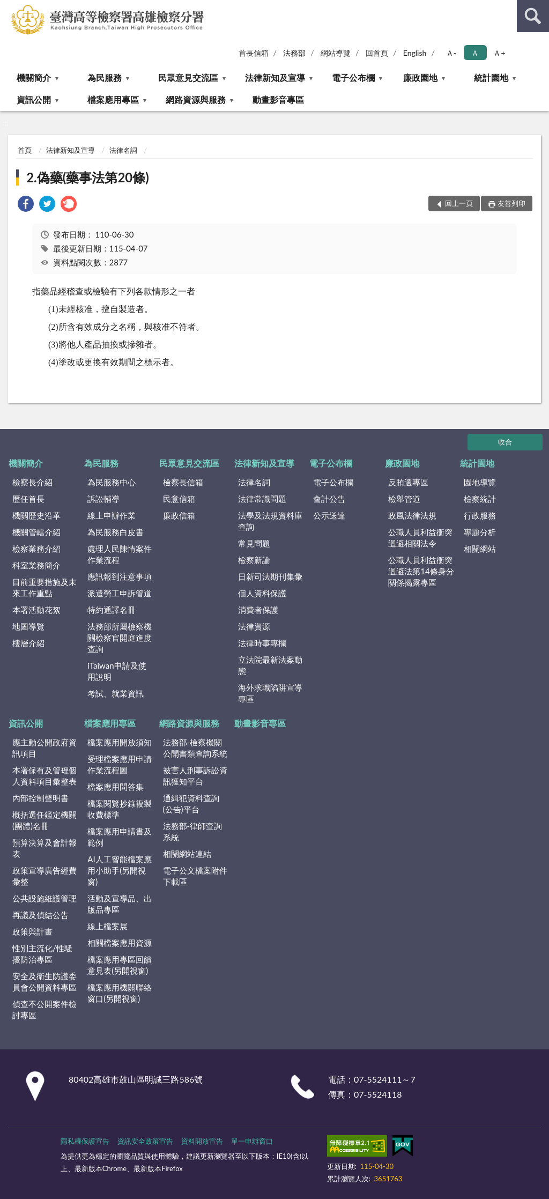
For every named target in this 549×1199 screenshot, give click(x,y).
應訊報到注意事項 (119, 576)
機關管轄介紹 (36, 532)
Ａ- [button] (451, 52)
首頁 (25, 150)
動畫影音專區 (278, 99)
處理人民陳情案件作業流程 (119, 554)
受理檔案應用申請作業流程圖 (119, 764)
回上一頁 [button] (459, 203)
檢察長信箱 (183, 482)
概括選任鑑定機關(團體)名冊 (44, 820)
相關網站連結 (187, 853)
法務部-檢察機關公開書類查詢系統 (195, 747)
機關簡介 (34, 77)
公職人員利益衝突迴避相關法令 (420, 537)
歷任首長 (28, 499)
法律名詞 (123, 150)
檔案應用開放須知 (119, 742)
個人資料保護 (262, 593)
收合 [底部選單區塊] (505, 442)
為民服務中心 (111, 482)
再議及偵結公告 (40, 915)
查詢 (533, 16)
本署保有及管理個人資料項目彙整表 (44, 775)
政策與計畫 (32, 931)
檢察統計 (480, 499)
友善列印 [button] (511, 203)
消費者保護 (258, 610)
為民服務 (104, 77)
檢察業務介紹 (36, 548)
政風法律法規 (412, 515)
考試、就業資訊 (115, 693)
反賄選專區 (408, 482)
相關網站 (480, 548)
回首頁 (377, 52)
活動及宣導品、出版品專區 (119, 903)
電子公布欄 (353, 77)
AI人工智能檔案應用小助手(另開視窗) (119, 870)
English (415, 52)
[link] (26, 205)
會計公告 (329, 499)
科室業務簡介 (36, 565)
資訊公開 (34, 99)
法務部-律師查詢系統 (192, 831)
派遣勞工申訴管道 (119, 593)
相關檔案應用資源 (119, 943)
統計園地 (491, 77)
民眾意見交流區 (188, 77)
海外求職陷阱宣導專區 (270, 693)
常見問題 (254, 543)
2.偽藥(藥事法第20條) (87, 177)
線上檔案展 (107, 926)
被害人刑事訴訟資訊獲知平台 (195, 775)
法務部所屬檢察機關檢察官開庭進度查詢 (119, 637)
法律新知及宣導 (275, 77)
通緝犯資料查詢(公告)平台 (191, 803)
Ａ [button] (475, 52)
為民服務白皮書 (115, 532)
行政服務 (480, 515)
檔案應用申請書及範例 (119, 836)
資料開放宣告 (202, 1141)
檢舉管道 (404, 499)
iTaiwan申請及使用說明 (116, 671)
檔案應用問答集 (115, 786)
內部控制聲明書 (40, 798)
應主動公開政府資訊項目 (44, 747)
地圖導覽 (28, 626)
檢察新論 (254, 560)
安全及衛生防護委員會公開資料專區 (44, 981)
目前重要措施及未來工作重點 (44, 587)
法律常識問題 (262, 499)
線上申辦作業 (111, 515)
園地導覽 (480, 482)
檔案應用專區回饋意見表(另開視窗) (119, 964)
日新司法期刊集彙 (270, 576)
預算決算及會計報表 (44, 848)
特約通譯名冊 (111, 610)
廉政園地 (420, 77)
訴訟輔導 (103, 499)
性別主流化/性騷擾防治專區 (42, 953)
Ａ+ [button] (499, 52)
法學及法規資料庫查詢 (270, 520)
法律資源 (254, 626)
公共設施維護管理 (44, 898)
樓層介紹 (28, 643)
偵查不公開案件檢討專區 (44, 1009)
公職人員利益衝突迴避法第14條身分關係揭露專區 (421, 571)
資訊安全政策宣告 (145, 1141)
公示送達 (329, 515)
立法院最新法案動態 (270, 665)
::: (8, 8)
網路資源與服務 (196, 99)
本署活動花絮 (36, 610)
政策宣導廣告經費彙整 (44, 875)
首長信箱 (254, 52)
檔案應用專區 (113, 99)
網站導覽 (336, 52)
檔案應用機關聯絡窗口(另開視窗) (119, 992)
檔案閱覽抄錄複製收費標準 (119, 808)
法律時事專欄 (262, 643)
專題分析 (480, 532)
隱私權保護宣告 (85, 1141)
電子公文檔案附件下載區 (195, 875)
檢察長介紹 (32, 482)
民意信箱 (179, 499)
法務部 (294, 52)
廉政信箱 (179, 515)
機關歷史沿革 (36, 515)
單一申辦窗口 (252, 1141)
